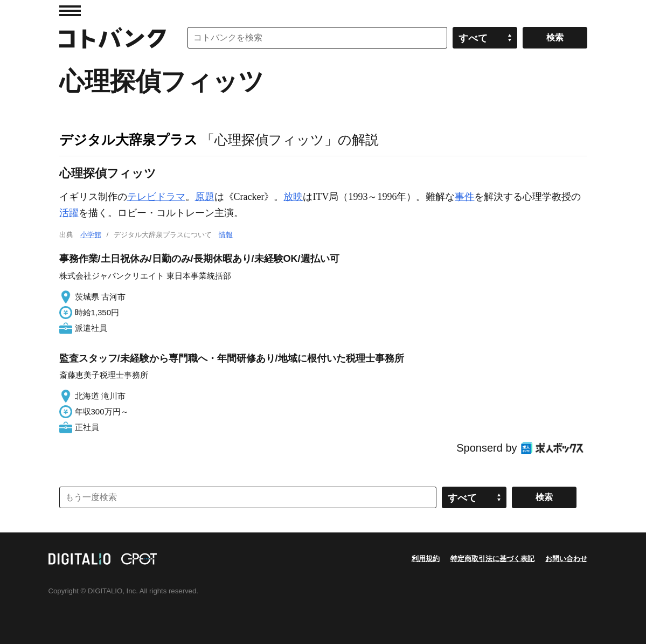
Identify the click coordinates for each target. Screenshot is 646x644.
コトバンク (112, 38)
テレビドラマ (156, 196)
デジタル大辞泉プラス (128, 139)
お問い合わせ (566, 559)
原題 (204, 196)
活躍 (69, 212)
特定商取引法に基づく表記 (492, 559)
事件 (464, 196)
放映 (293, 196)
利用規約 (426, 559)
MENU (70, 11)
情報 (226, 235)
